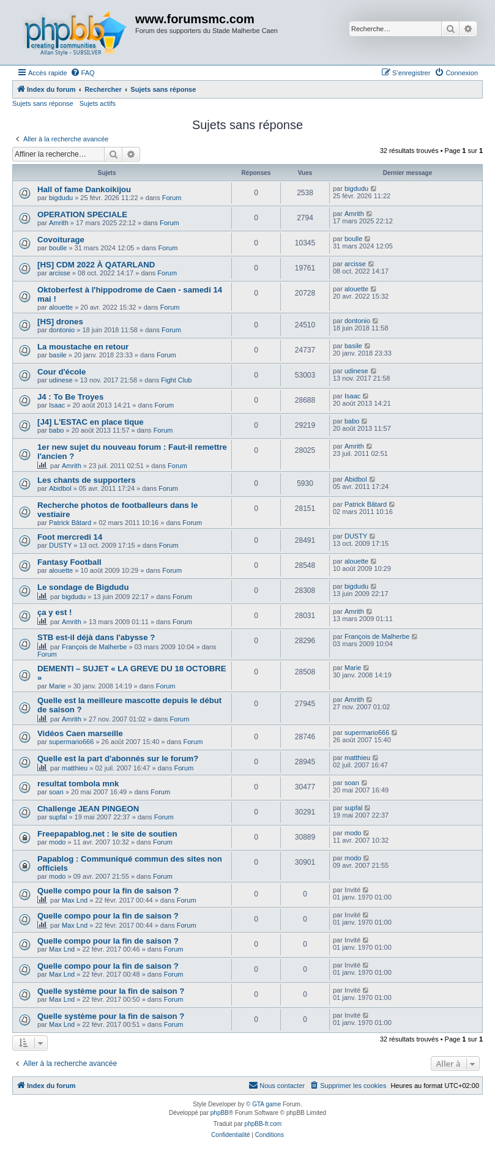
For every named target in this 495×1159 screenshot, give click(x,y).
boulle (58, 248)
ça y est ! (54, 612)
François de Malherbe (94, 646)
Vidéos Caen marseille (80, 733)
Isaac (57, 405)
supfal (58, 817)
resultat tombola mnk (78, 783)
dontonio (62, 330)
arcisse (59, 273)
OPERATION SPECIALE (82, 214)
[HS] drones (60, 321)
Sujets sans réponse (42, 103)
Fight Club (176, 380)
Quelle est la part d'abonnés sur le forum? (117, 758)
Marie (57, 686)
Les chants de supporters (86, 480)
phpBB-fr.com (263, 1123)
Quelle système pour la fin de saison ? (110, 991)
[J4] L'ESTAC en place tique (90, 422)
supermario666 (71, 741)
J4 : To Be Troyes (70, 396)
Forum (172, 197)
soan (56, 792)
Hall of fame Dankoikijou (84, 189)
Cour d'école (61, 371)
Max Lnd (74, 900)
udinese (61, 380)
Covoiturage (60, 239)
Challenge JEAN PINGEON (88, 808)
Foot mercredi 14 (69, 537)
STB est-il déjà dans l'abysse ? (96, 637)
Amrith (59, 222)
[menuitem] (82, 72)
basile (58, 355)
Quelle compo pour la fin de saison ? (108, 890)
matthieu (74, 768)
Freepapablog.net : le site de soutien (107, 833)
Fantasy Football (69, 562)
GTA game (266, 1104)
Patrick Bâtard (70, 522)
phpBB (219, 1112)
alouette (61, 307)
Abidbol (60, 488)
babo (56, 430)
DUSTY (60, 545)
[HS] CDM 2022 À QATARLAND (96, 264)
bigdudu (61, 197)
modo (57, 842)
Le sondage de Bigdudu (82, 587)
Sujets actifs (98, 103)
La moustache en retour (83, 346)
